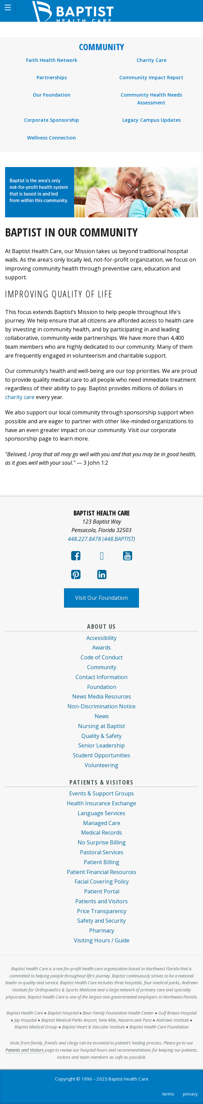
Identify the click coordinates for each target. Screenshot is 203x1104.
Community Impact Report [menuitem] (151, 77)
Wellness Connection (51, 137)
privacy (190, 1094)
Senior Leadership (101, 745)
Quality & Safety (101, 736)
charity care (20, 397)
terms (168, 1094)
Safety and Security (101, 920)
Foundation (101, 687)
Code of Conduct (102, 657)
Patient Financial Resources (101, 872)
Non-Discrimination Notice (101, 706)
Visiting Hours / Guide (101, 940)
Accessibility (101, 638)
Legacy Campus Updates (151, 120)
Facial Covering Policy (102, 881)
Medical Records (101, 832)
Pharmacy (101, 930)
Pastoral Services (101, 852)
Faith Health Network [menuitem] (51, 60)
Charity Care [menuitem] (151, 60)
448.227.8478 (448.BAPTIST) (101, 539)
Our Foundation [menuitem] (51, 95)
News (102, 716)
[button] (7, 7)
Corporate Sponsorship (51, 120)
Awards (101, 647)
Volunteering (101, 765)
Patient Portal (101, 891)
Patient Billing (101, 862)
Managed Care (101, 823)
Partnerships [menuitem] (52, 77)
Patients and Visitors (101, 901)
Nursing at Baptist (101, 726)
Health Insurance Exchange (101, 803)
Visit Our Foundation (101, 598)
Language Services (101, 813)
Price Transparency (101, 911)
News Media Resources (101, 696)
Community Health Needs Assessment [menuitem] (151, 98)
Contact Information (101, 677)
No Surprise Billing (102, 842)
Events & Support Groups (101, 793)
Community (101, 47)
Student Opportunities (101, 755)
